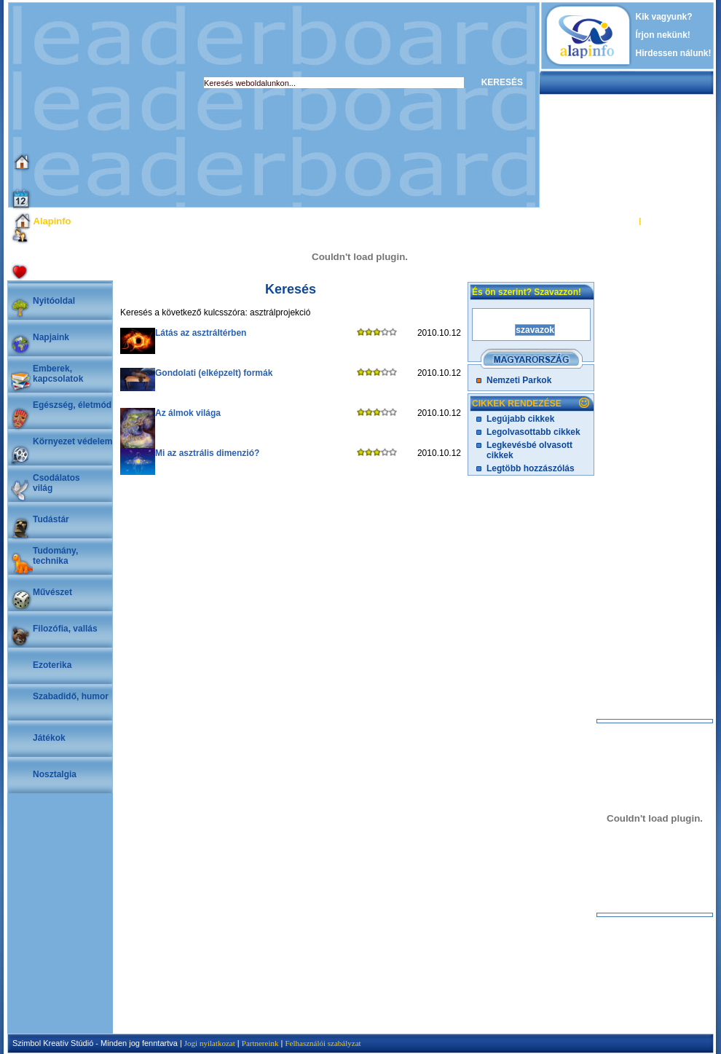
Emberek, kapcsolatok (58, 373)
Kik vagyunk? (664, 17)
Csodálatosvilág (56, 483)
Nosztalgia (54, 774)
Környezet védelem (72, 441)
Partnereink (260, 1043)
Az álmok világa (188, 413)
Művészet (52, 592)
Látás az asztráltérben (200, 333)
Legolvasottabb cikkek (533, 432)
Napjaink (51, 337)
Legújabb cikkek (520, 419)
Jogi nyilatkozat (209, 1043)
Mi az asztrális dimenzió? (207, 453)
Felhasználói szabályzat (322, 1043)
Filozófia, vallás (65, 629)
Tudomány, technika (55, 556)
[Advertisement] (266, 105)
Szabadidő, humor (71, 696)
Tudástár (51, 519)
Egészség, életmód (72, 405)
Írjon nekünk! (663, 35)
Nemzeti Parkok (518, 380)
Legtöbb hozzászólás (530, 468)
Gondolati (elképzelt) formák (213, 373)
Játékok (49, 738)
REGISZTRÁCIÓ (673, 220)
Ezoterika (52, 665)
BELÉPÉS (618, 220)
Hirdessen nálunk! (674, 53)
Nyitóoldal (54, 301)
